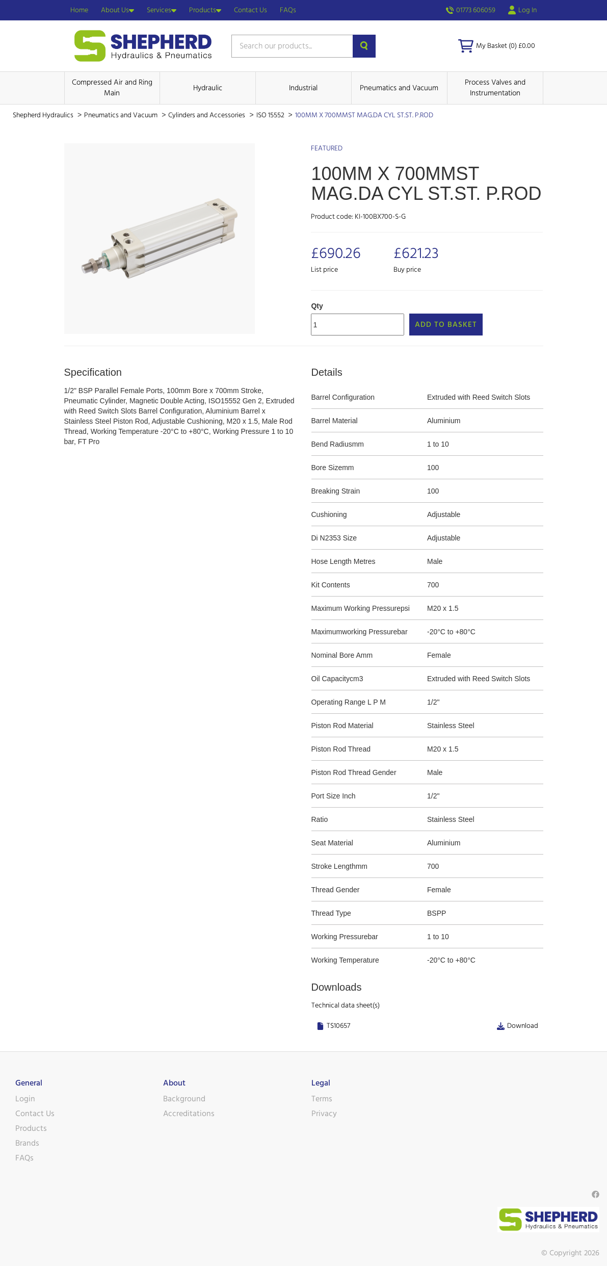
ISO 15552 (271, 115)
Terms (321, 1099)
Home (79, 10)
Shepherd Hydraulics (44, 115)
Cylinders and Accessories (207, 115)
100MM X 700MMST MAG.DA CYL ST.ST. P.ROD (364, 115)
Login (25, 1099)
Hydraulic (207, 88)
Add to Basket (446, 324)
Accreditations (189, 1113)
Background (184, 1099)
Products (205, 10)
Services (161, 10)
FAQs (288, 10)
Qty (317, 306)
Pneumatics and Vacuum (399, 88)
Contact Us (250, 10)
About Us (117, 10)
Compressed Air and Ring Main (112, 88)
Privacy (324, 1113)
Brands (27, 1143)
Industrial (303, 88)
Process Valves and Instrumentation (495, 88)
